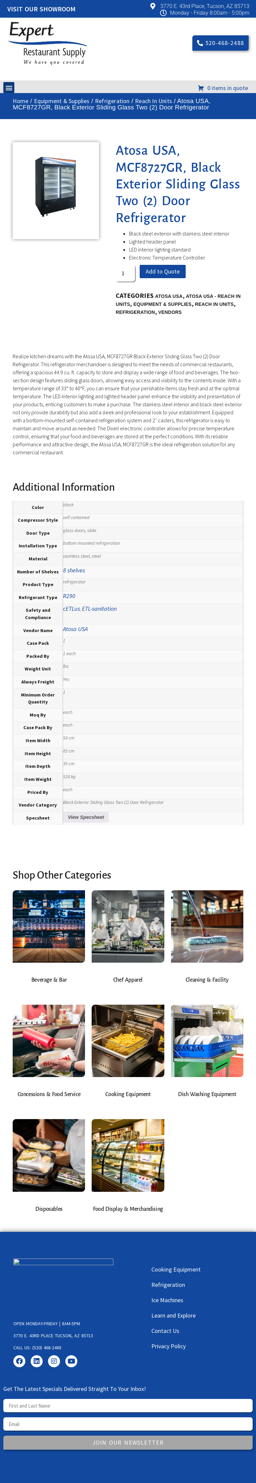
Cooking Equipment (176, 1269)
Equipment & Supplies (62, 101)
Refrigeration (112, 101)
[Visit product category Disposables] (49, 1169)
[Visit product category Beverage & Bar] (49, 940)
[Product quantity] (125, 273)
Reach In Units (153, 101)
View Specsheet (86, 817)
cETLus (71, 608)
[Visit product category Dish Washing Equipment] (207, 1055)
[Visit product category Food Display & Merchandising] (128, 1169)
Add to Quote (163, 271)
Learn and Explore (173, 1315)
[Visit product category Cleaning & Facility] (207, 940)
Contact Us (165, 1331)
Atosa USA (168, 296)
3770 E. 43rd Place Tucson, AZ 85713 (53, 1336)
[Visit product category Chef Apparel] (128, 940)
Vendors (170, 312)
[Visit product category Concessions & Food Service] (49, 1055)
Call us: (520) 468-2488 (37, 1348)
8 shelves (74, 570)
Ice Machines (167, 1300)
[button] (8, 87)
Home (20, 101)
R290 (69, 596)
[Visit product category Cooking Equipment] (128, 1055)
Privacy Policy (168, 1346)
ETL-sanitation (99, 608)
